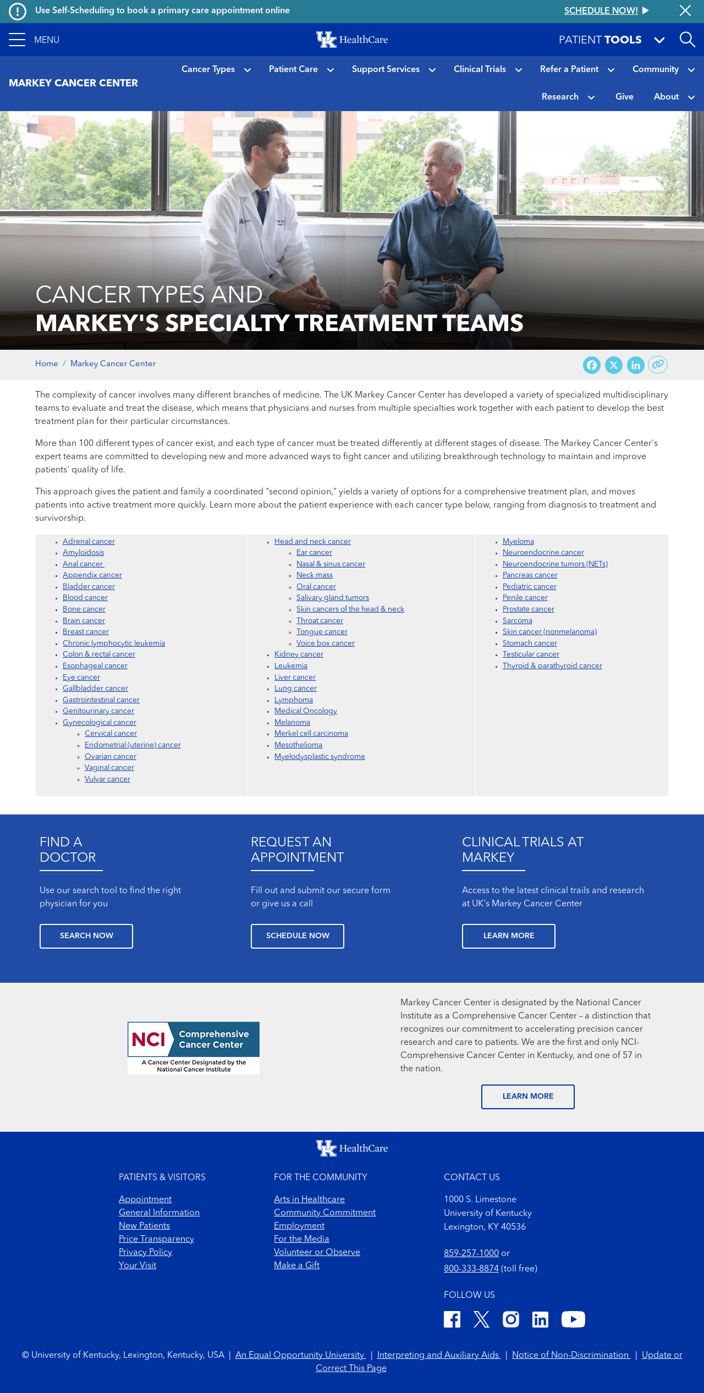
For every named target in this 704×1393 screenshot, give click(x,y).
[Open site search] (687, 39)
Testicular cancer (531, 654)
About (666, 97)
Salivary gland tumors (332, 598)
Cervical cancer (111, 733)
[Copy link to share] (658, 364)
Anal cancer (84, 564)
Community (655, 69)
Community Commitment (325, 1213)
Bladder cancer (89, 587)
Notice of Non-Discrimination (571, 1355)
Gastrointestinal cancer (101, 700)
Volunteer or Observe (317, 1252)
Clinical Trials (480, 69)
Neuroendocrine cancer (543, 553)
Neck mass (314, 575)
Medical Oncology (305, 711)
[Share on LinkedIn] (636, 365)
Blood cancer (85, 598)
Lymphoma (293, 700)
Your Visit (137, 1266)
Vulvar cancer (107, 779)
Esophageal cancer (95, 666)
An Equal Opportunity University (300, 1355)
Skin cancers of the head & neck (350, 609)
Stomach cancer (530, 643)
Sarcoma (517, 621)
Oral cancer (316, 587)
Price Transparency (156, 1239)
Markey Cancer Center (113, 364)
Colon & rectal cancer (99, 654)
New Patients (144, 1226)
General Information (159, 1213)
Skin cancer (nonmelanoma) (550, 632)
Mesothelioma (298, 745)
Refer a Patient (569, 69)
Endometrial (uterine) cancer (133, 745)
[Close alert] (685, 11)
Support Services (386, 69)
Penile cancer (525, 598)
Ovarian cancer (110, 757)
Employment (299, 1226)
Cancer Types (208, 69)
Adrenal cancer (89, 542)
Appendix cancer (92, 575)
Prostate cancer (528, 609)
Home (46, 364)
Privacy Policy (145, 1252)
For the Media (301, 1239)
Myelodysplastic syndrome (319, 757)
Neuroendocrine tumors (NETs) (555, 564)
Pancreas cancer (530, 575)
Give (624, 97)
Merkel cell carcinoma (311, 733)
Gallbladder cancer (95, 688)
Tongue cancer (322, 632)
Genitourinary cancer (98, 711)
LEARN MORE (509, 936)
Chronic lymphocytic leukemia (114, 643)
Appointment (145, 1200)
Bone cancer (84, 609)
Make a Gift (297, 1266)
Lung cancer (295, 688)
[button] (34, 39)
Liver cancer (295, 677)
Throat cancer (319, 621)
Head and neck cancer (312, 542)
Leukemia (290, 666)
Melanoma (292, 722)
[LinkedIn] (540, 1321)
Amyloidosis (83, 553)
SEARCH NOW (86, 936)
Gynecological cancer (99, 722)
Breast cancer (86, 632)
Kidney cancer (298, 654)
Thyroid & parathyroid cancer (552, 666)
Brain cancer (84, 621)
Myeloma (518, 542)
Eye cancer (81, 677)
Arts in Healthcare (309, 1200)
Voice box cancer (325, 643)
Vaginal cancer (109, 768)
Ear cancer (314, 553)
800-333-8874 (471, 1269)
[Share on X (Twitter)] (614, 365)
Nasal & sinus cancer (330, 564)
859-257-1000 (471, 1253)
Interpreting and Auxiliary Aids (439, 1355)
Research (560, 97)
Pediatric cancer (530, 587)
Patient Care (293, 69)
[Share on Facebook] (592, 365)
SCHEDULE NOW (297, 936)
